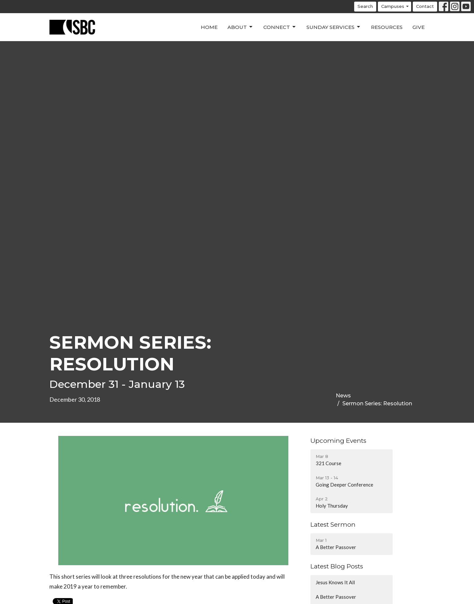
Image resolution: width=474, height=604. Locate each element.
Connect (280, 27)
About (240, 27)
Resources (387, 27)
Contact (425, 6)
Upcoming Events (338, 440)
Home (209, 27)
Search (365, 6)
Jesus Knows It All (335, 582)
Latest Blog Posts (336, 566)
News (343, 395)
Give (418, 27)
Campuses (395, 6)
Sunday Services (333, 27)
